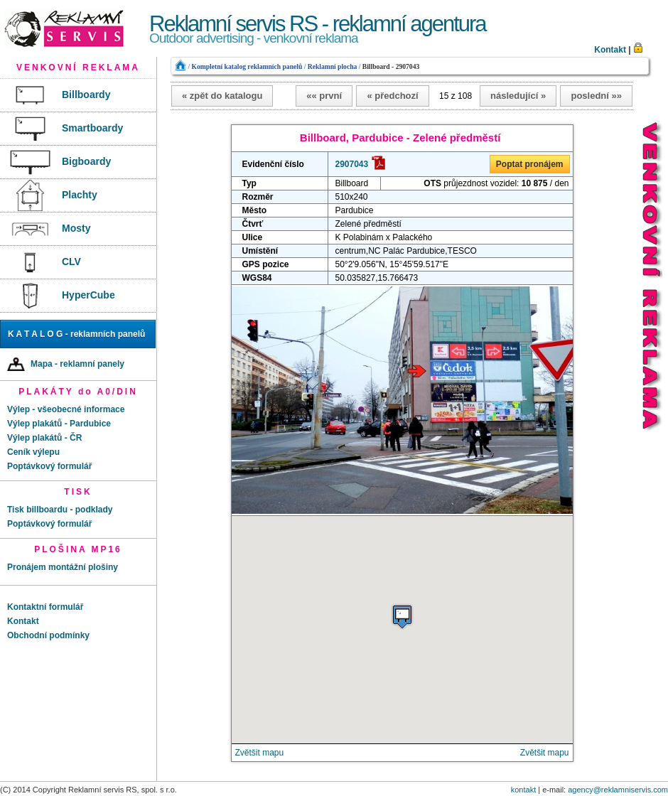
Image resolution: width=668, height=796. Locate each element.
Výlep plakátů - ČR (44, 438)
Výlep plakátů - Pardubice (59, 424)
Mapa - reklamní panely (65, 364)
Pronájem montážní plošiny (62, 567)
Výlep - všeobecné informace (65, 409)
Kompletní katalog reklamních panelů (246, 66)
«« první (324, 95)
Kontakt (610, 50)
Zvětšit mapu (259, 753)
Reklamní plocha (332, 66)
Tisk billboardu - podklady (59, 510)
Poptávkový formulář (49, 466)
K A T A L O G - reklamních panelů (76, 334)
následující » (518, 95)
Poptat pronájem (530, 164)
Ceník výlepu (33, 452)
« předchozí (392, 95)
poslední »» (596, 95)
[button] (402, 616)
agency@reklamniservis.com (618, 789)
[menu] (78, 196)
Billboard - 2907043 (391, 66)
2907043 (352, 164)
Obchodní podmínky (48, 635)
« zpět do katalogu (222, 95)
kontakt (523, 789)
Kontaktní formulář (45, 607)
